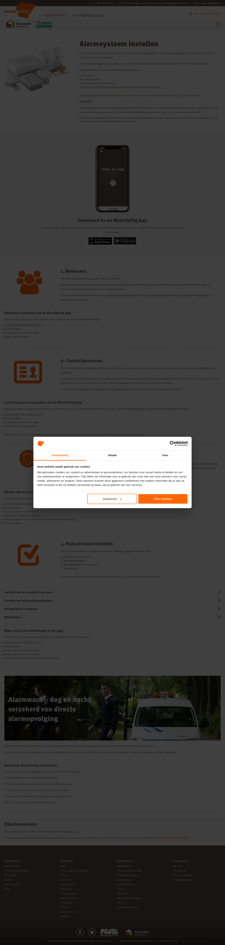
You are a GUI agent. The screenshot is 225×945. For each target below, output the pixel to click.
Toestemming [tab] (59, 455)
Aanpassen (112, 498)
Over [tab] (165, 455)
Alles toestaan (163, 498)
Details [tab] (112, 455)
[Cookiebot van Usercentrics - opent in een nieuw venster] (172, 443)
